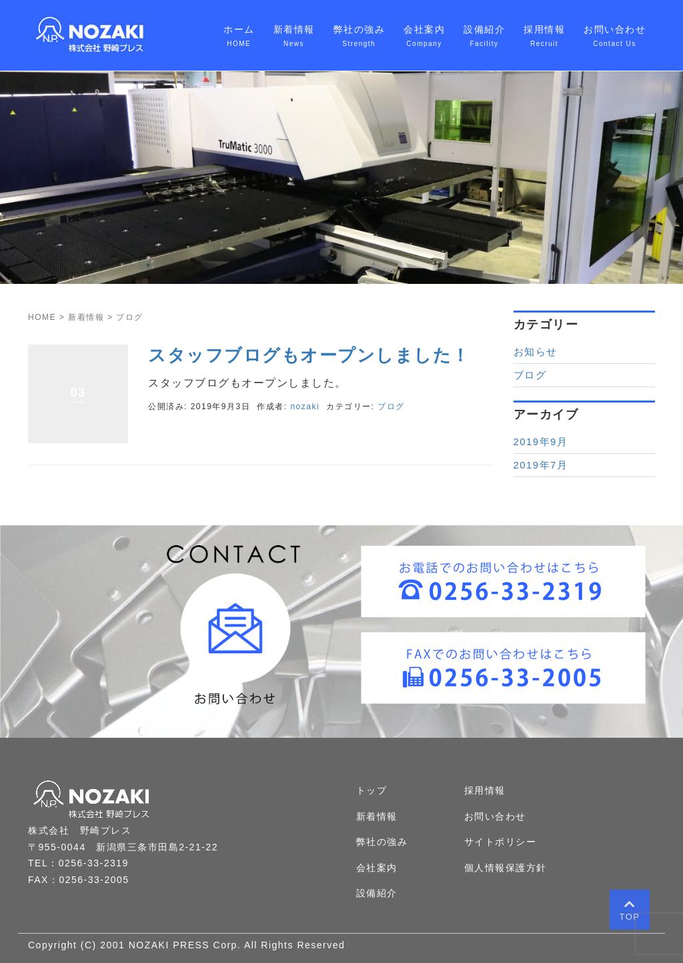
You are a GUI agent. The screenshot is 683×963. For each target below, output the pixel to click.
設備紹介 (377, 893)
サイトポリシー (500, 841)
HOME (42, 317)
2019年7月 (541, 465)
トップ (372, 790)
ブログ (391, 406)
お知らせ (536, 352)
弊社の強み (382, 841)
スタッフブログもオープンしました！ (309, 355)
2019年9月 (541, 442)
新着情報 (86, 317)
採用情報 (485, 790)
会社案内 (377, 867)
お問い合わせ (495, 816)
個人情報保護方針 (505, 867)
